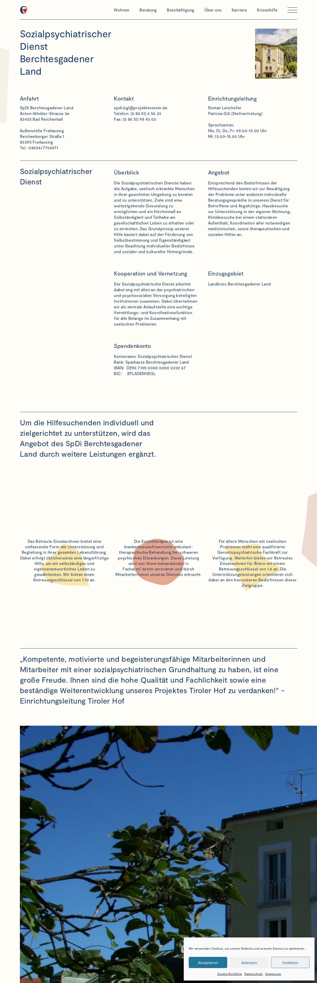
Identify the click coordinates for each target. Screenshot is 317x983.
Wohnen (121, 9)
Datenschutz (253, 974)
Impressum (273, 974)
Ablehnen (249, 962)
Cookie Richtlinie (229, 974)
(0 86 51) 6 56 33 (146, 113)
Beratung (148, 9)
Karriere (239, 9)
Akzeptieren (208, 962)
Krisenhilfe (267, 9)
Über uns (213, 9)
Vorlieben (290, 962)
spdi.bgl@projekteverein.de (140, 107)
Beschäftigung (180, 9)
